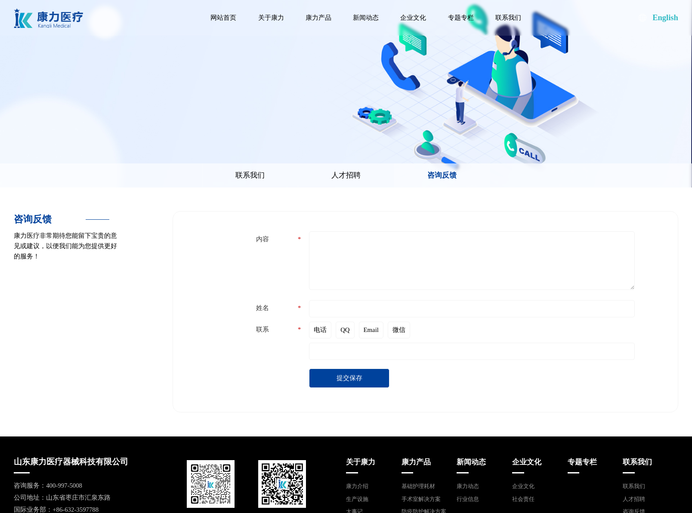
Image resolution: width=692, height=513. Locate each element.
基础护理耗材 (418, 486)
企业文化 (413, 17)
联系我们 (508, 17)
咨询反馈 (430, 175)
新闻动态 (366, 17)
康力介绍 (357, 486)
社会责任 (523, 499)
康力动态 (468, 486)
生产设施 (357, 499)
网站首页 (223, 17)
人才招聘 (334, 175)
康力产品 (318, 17)
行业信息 (468, 499)
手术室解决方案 (421, 499)
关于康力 (271, 17)
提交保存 (349, 381)
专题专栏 (461, 17)
